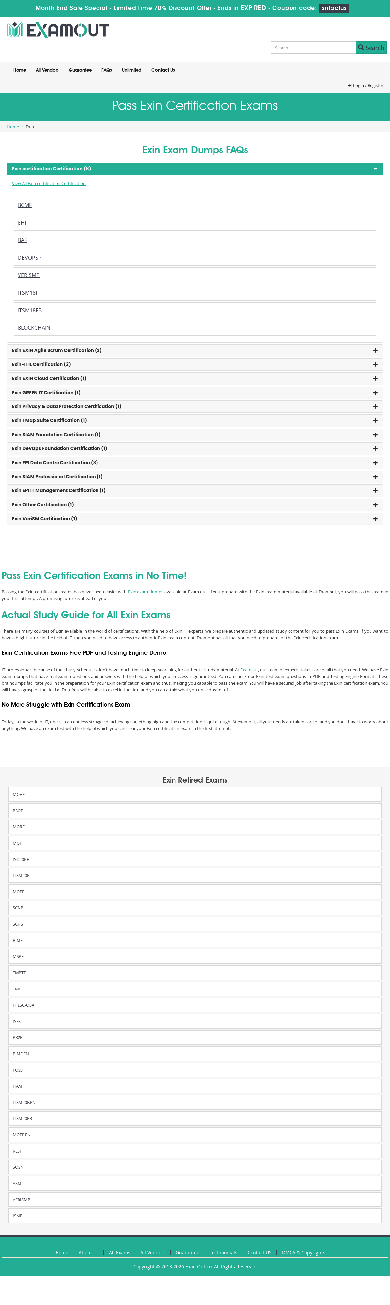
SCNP (18, 908)
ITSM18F (28, 292)
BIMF (18, 940)
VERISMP (29, 275)
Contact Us (163, 70)
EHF (22, 222)
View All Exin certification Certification (49, 183)
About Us (89, 1252)
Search (371, 48)
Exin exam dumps (145, 592)
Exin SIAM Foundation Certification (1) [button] (56, 434)
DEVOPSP (30, 257)
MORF (19, 827)
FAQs (106, 70)
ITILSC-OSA (23, 1005)
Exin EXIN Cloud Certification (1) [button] (49, 378)
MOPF (19, 843)
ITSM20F (21, 875)
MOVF (19, 794)
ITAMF (19, 1086)
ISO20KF (21, 859)
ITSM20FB (22, 1118)
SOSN (18, 1167)
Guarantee (80, 70)
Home (19, 70)
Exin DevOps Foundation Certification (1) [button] (59, 448)
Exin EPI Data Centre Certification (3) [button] (55, 462)
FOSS (18, 1070)
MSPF (18, 956)
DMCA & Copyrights (303, 1252)
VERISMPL (23, 1199)
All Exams (119, 1252)
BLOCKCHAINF (35, 327)
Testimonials (223, 1252)
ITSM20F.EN (24, 1102)
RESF (17, 1151)
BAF (22, 240)
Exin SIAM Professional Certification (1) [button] (57, 476)
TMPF (18, 989)
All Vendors (47, 70)
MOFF (18, 892)
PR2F (17, 1037)
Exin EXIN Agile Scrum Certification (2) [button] (57, 350)
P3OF (18, 811)
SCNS (18, 924)
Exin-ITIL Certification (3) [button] (41, 364)
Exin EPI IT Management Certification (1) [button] (59, 490)
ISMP (18, 1216)
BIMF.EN (21, 1054)
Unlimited (131, 70)
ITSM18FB (30, 310)
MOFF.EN (22, 1135)
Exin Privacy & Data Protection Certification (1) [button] (66, 406)
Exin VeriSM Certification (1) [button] (44, 518)
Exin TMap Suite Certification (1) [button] (49, 420)
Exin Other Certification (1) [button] (43, 504)
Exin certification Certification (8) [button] (51, 168)
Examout (249, 670)
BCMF (25, 205)
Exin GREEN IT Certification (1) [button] (46, 392)
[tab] (195, 169)
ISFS (17, 1021)
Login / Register (365, 85)
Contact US (260, 1252)
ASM (17, 1183)
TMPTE (19, 973)
